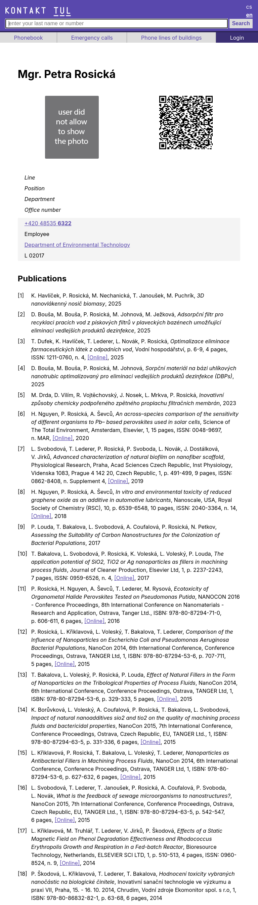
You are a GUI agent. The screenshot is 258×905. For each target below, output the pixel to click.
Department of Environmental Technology (77, 244)
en (249, 14)
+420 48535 (48, 223)
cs (249, 6)
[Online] (97, 357)
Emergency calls (92, 37)
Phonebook (28, 37)
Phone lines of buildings (171, 37)
